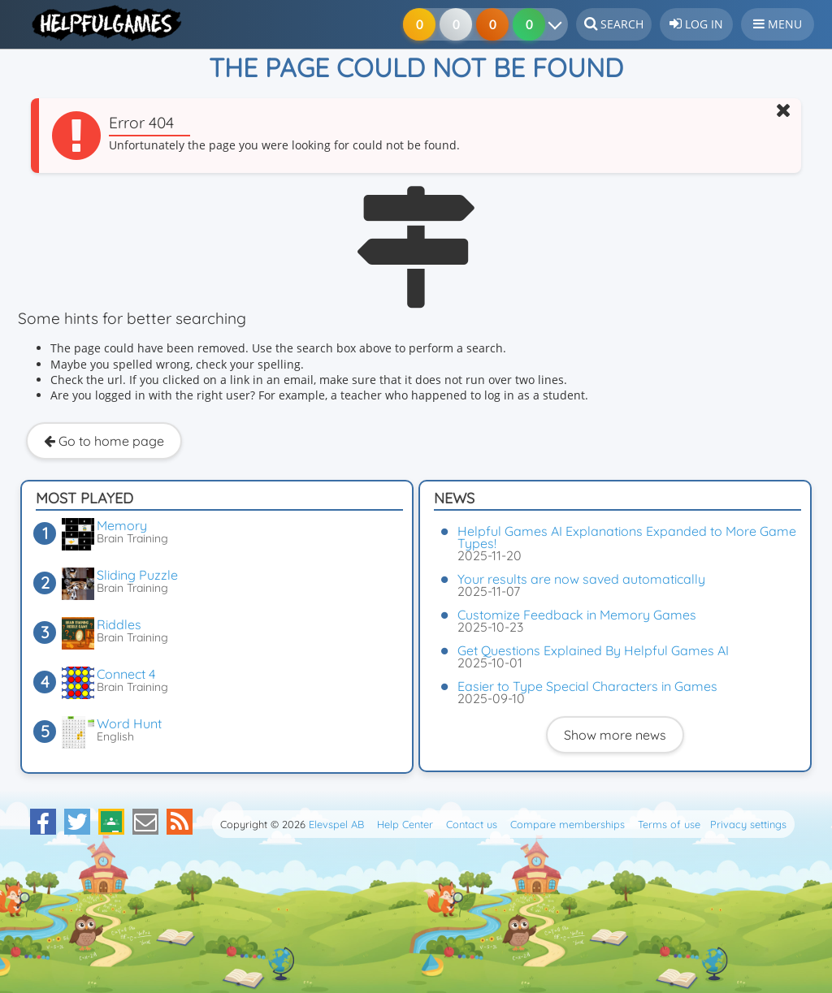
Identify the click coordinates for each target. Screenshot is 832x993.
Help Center (405, 824)
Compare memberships (567, 824)
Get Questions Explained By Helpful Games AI (593, 650)
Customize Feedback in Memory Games (576, 615)
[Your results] (558, 24)
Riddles (119, 624)
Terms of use (669, 824)
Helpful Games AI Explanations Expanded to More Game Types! (626, 537)
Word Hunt (129, 723)
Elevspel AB (336, 824)
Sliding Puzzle (137, 575)
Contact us (471, 824)
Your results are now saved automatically (581, 579)
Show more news (615, 735)
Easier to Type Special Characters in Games (587, 686)
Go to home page (104, 441)
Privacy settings (748, 824)
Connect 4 (126, 674)
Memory (122, 525)
